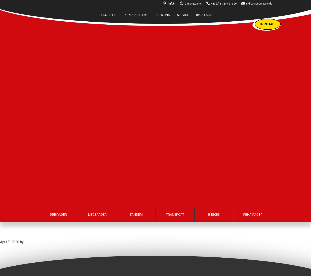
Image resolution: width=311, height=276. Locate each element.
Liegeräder (97, 215)
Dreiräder (58, 215)
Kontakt (267, 24)
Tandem (136, 215)
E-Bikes (214, 215)
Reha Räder (252, 215)
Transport (175, 215)
